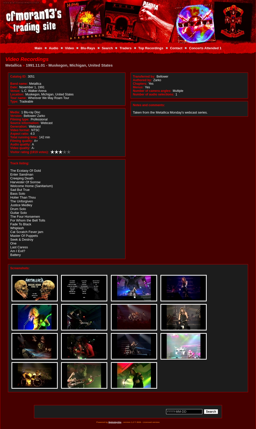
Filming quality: (21, 141)
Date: (14, 87)
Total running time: (24, 137)
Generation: (18, 126)
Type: (14, 101)
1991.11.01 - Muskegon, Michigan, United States (69, 65)
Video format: (20, 130)
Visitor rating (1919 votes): (29, 152)
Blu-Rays (88, 48)
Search (107, 48)
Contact (176, 48)
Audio (53, 48)
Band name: (19, 83)
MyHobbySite (114, 422)
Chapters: (140, 83)
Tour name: (18, 98)
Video (69, 48)
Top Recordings (150, 48)
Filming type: (19, 119)
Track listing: (19, 163)
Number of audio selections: (153, 94)
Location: (17, 94)
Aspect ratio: (19, 134)
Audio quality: (20, 144)
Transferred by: (144, 76)
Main (38, 48)
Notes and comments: (149, 105)
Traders (126, 48)
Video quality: (20, 148)
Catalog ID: (18, 76)
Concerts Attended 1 (205, 48)
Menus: (138, 87)
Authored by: (142, 80)
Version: (16, 116)
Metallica (13, 65)
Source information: (24, 123)
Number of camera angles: (152, 91)
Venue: (15, 91)
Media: (15, 112)
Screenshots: (20, 268)
